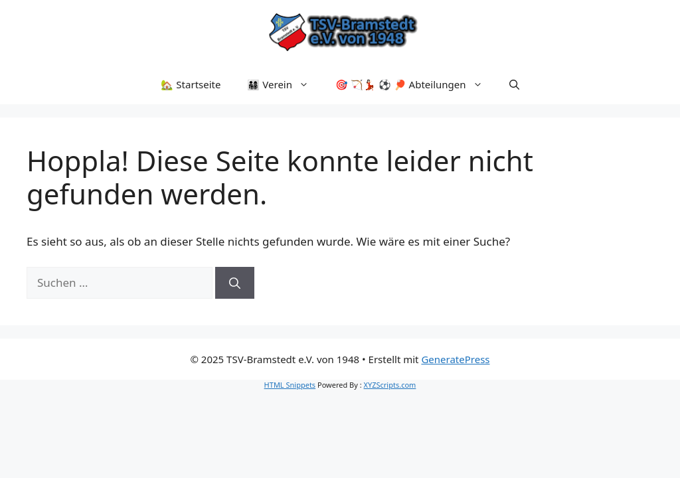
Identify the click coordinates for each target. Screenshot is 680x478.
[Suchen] (234, 283)
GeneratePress (455, 359)
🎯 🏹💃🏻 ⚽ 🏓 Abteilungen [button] (415, 84)
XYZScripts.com (390, 385)
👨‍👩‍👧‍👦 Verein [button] (284, 84)
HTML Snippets (290, 385)
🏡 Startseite (190, 84)
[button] (514, 84)
